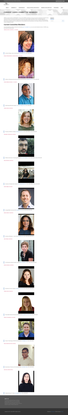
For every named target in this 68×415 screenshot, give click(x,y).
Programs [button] (56, 7)
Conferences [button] (22, 7)
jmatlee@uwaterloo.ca (19, 131)
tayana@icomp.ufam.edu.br (27, 314)
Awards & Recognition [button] (46, 7)
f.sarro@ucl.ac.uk (22, 53)
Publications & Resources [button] (33, 7)
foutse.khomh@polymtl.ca (20, 105)
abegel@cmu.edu (19, 210)
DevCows (62, 411)
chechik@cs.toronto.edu (19, 288)
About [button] (7, 7)
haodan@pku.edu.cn (18, 393)
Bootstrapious (53, 411)
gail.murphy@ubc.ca (23, 262)
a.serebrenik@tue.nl (25, 157)
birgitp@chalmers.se (29, 79)
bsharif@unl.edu (20, 236)
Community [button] (14, 7)
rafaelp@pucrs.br (24, 340)
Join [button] (62, 7)
